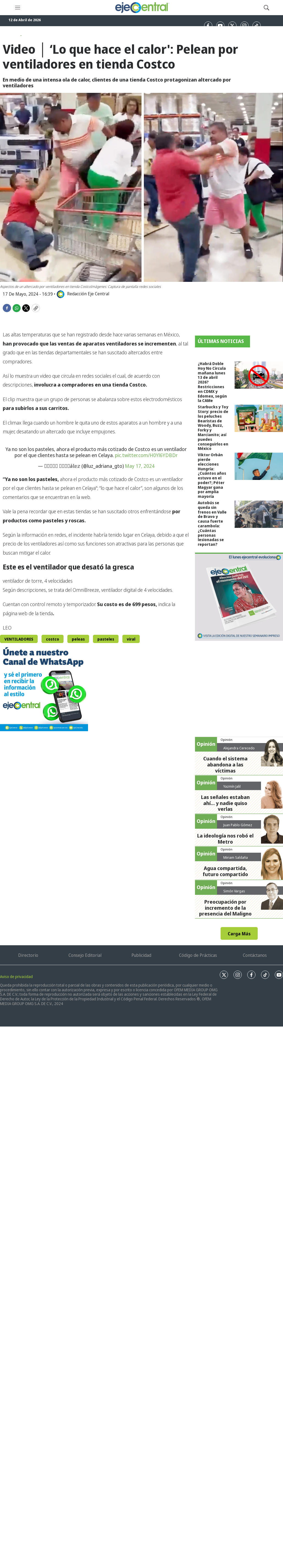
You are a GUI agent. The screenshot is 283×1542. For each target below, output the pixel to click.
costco (52, 639)
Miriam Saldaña (235, 857)
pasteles (105, 639)
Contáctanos (255, 955)
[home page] (141, 7)
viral (131, 639)
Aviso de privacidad (16, 976)
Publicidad (141, 955)
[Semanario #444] (239, 597)
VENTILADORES (18, 639)
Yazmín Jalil (232, 786)
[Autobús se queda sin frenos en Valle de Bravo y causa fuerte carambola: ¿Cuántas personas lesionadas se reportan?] (259, 514)
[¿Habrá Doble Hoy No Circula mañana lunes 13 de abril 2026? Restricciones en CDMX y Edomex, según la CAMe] (259, 375)
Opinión (226, 740)
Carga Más (239, 934)
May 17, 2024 (140, 466)
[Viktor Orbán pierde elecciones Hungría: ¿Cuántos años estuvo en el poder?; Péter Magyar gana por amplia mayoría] (259, 466)
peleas (78, 639)
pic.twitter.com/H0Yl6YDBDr (146, 455)
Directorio (28, 955)
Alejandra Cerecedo (239, 748)
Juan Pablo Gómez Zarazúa (237, 827)
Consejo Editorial (84, 955)
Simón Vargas (234, 891)
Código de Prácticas (198, 955)
